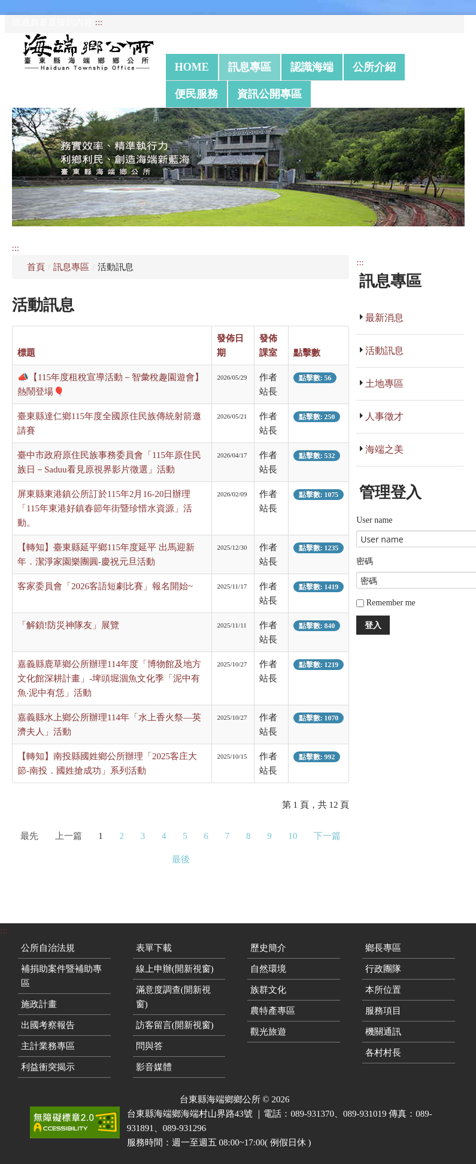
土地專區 (384, 383)
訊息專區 (249, 67)
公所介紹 (374, 67)
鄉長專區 (383, 948)
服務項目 (383, 1011)
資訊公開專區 (269, 94)
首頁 (36, 267)
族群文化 (268, 990)
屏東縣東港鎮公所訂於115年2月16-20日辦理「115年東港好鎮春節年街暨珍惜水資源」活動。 (104, 508)
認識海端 (311, 67)
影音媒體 (154, 1067)
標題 (26, 352)
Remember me (386, 602)
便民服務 (196, 94)
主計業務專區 (48, 1046)
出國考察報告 (48, 1025)
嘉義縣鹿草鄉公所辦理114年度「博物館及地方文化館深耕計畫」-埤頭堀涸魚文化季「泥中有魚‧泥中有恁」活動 (109, 678)
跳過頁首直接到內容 (52, 22)
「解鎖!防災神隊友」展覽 (68, 625)
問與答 (149, 1046)
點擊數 (306, 352)
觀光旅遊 (268, 1031)
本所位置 (383, 990)
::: (99, 22)
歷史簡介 (268, 948)
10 (293, 836)
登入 (373, 624)
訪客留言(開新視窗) (175, 1025)
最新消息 (384, 318)
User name (374, 520)
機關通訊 (383, 1031)
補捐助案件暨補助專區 (61, 976)
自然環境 (268, 969)
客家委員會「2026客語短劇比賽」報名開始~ (105, 586)
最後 (181, 859)
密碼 (364, 561)
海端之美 (384, 449)
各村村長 (383, 1052)
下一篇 (327, 836)
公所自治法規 (48, 948)
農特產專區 (272, 1011)
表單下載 (154, 948)
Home (192, 67)
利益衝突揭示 (48, 1067)
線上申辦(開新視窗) (175, 969)
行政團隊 (383, 969)
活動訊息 (384, 350)
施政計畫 (39, 1004)
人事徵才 (384, 416)
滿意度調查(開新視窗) (173, 997)
